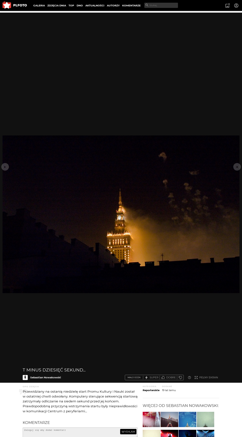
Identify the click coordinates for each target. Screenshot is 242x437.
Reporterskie (151, 390)
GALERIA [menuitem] (39, 5)
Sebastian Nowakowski (45, 377)
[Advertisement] (121, 36)
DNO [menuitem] (80, 5)
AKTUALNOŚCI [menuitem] (94, 5)
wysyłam (128, 431)
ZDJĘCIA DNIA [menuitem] (56, 5)
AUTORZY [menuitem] (113, 5)
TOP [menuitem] (71, 5)
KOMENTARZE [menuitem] (131, 5)
